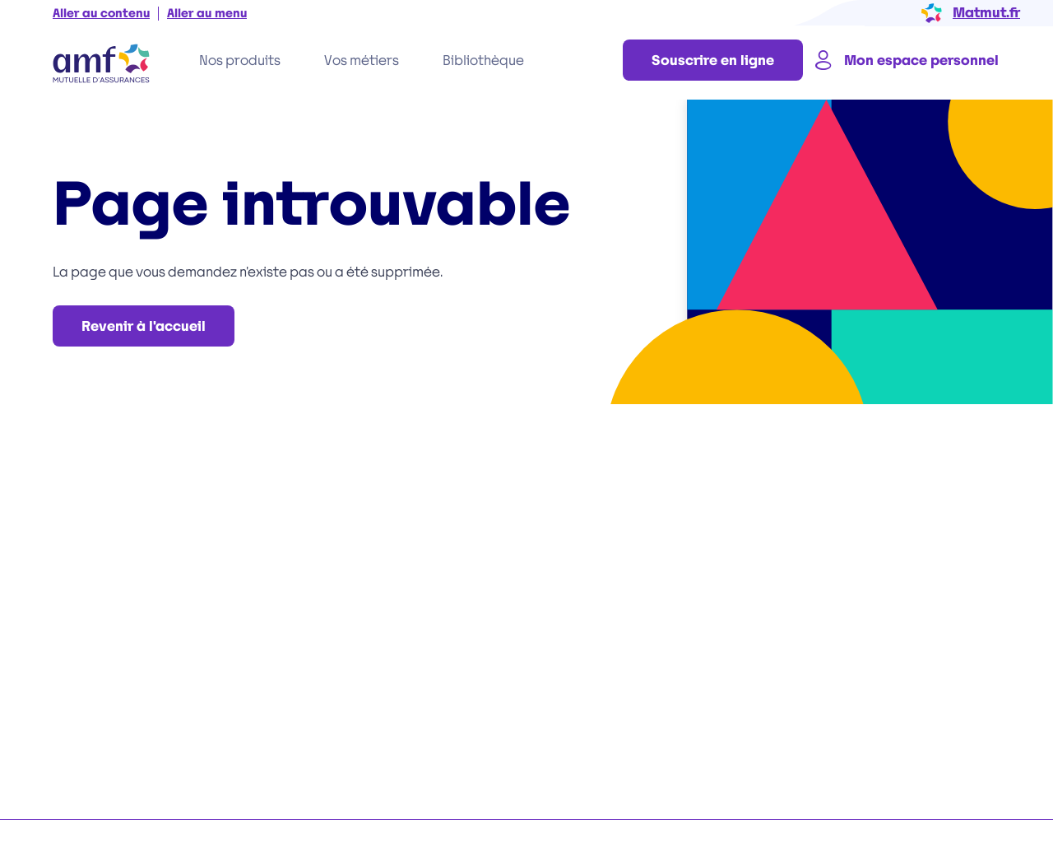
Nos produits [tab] (240, 60)
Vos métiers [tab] (361, 60)
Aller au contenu (101, 14)
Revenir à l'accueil (143, 326)
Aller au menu (207, 14)
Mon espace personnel (905, 60)
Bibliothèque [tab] (483, 60)
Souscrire (713, 60)
